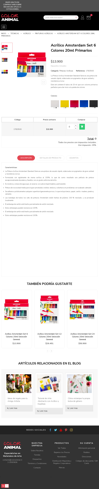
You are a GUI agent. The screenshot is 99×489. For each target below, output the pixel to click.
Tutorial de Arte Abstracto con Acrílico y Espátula (48, 401)
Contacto (37, 468)
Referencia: (80, 71)
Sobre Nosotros (37, 450)
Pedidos (86, 452)
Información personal (86, 448)
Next (51, 351)
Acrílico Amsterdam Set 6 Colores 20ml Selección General (16, 337)
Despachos (37, 459)
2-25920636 (12, 462)
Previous (47, 351)
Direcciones (86, 456)
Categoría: (55, 71)
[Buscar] (60, 17)
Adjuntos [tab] (73, 158)
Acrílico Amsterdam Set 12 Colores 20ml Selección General (49, 337)
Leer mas (12, 408)
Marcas (62, 467)
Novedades (61, 456)
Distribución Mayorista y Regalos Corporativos (61, 462)
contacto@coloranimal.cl (12, 460)
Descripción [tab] (26, 158)
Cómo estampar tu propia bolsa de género (79, 400)
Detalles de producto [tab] (50, 158)
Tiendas (37, 455)
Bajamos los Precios (62, 452)
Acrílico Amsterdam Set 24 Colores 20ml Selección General (82, 337)
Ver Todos (62, 448)
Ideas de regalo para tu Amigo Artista (18, 400)
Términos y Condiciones (37, 463)
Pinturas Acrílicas (66, 71)
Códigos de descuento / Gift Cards (87, 462)
